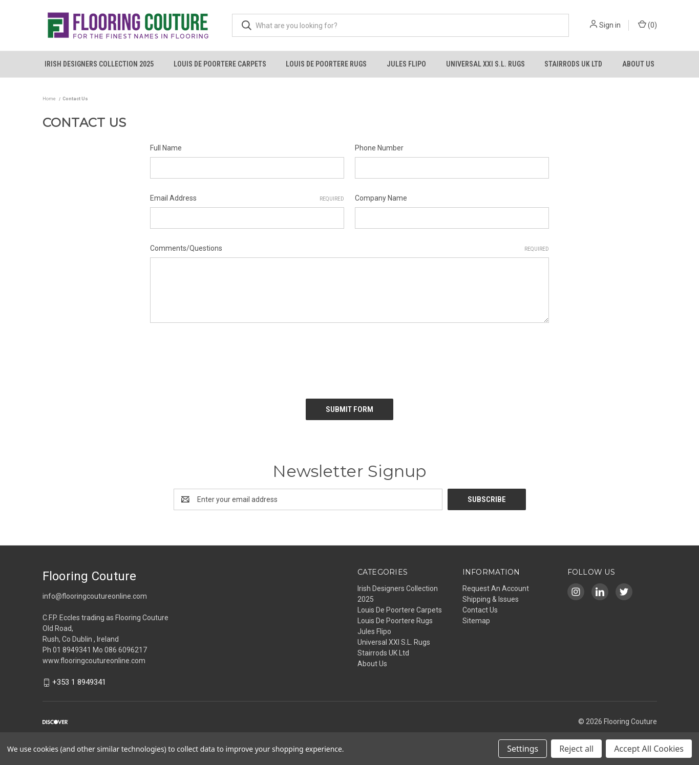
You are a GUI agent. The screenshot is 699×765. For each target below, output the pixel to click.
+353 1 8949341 (79, 682)
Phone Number (379, 148)
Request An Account (495, 588)
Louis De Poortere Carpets (220, 64)
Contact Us (480, 610)
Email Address (247, 198)
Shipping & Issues (490, 599)
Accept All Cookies (649, 748)
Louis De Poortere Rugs (326, 64)
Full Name (166, 148)
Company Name (381, 198)
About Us (638, 64)
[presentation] (228, 357)
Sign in (610, 25)
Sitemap (476, 621)
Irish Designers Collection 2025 (99, 64)
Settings (522, 748)
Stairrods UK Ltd (573, 64)
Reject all (576, 748)
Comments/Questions (349, 248)
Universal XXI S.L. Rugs (485, 64)
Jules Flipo (406, 64)
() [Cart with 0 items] (647, 24)
